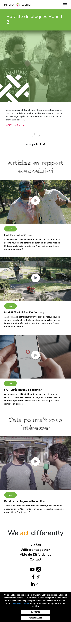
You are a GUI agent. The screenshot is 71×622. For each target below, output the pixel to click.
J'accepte (35, 612)
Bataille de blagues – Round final (25, 501)
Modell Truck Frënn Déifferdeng (24, 312)
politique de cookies (20, 603)
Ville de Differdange (35, 554)
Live (10, 228)
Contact (35, 559)
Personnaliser (35, 618)
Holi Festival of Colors (18, 235)
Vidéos (35, 545)
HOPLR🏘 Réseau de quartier (23, 390)
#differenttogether (35, 550)
